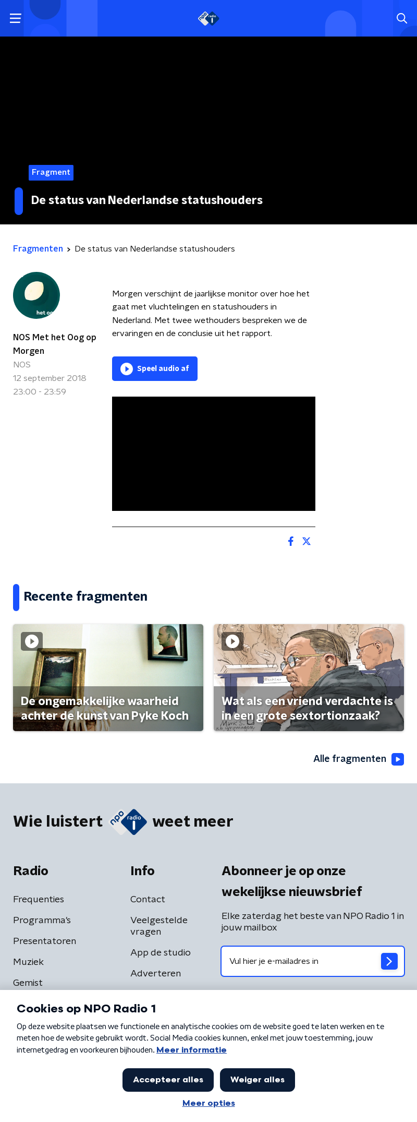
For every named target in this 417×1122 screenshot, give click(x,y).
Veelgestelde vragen (159, 926)
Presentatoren (44, 941)
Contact (147, 899)
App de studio (160, 953)
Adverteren (155, 973)
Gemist (28, 983)
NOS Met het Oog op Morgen (54, 344)
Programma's (42, 920)
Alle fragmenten (358, 759)
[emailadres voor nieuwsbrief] (313, 961)
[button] (15, 18)
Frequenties (38, 899)
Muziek (28, 962)
